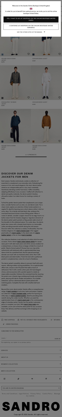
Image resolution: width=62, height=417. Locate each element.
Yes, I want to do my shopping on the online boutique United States (31, 19)
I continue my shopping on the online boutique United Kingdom (31, 26)
